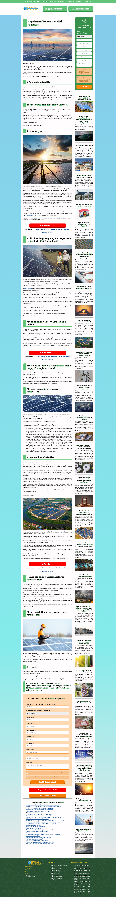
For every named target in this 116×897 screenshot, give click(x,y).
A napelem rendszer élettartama (35, 826)
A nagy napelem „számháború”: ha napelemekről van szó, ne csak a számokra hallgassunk (84, 120)
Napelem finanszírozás (56, 876)
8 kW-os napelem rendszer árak (82, 873)
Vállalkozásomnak (64, 229)
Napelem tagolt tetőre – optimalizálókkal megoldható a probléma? (84, 512)
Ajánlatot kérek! (80, 9)
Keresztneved (30, 743)
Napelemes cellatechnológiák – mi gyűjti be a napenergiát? (84, 734)
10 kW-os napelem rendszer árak (82, 876)
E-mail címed (30, 756)
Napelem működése (56, 868)
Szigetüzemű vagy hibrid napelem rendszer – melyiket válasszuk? (45, 820)
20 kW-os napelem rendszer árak (82, 892)
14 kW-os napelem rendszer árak (82, 883)
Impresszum (28, 875)
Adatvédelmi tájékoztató (31, 876)
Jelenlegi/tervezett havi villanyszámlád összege (40, 704)
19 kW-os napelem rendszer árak (82, 891)
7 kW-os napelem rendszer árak (82, 871)
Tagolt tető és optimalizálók (34, 828)
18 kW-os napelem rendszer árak (82, 889)
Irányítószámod (30, 717)
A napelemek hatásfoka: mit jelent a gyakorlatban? (40, 830)
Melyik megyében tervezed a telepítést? (38, 710)
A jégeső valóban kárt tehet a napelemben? (38, 837)
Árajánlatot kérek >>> (47, 225)
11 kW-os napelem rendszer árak (82, 878)
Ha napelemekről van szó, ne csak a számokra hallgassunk (42, 805)
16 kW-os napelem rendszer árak (82, 886)
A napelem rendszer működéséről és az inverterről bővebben (43, 806)
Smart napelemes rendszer (34, 825)
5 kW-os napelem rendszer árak (82, 868)
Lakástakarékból (45, 229)
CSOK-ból (36, 229)
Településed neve (31, 723)
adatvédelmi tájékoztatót (35, 772)
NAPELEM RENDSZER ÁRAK (79, 862)
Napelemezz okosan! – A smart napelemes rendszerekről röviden (84, 446)
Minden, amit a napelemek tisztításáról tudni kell (40, 842)
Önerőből (54, 229)
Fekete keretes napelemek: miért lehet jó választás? (41, 823)
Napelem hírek (54, 875)
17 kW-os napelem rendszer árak (82, 888)
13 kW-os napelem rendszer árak (82, 881)
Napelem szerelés (55, 870)
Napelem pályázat (55, 871)
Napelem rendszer (55, 867)
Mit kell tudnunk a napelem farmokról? (37, 819)
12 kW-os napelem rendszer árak (82, 879)
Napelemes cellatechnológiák (34, 839)
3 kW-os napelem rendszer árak (81, 865)
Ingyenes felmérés (54, 9)
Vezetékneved (30, 736)
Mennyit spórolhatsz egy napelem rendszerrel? (84, 205)
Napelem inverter (55, 873)
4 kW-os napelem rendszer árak (82, 867)
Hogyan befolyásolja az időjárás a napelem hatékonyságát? (43, 834)
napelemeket (28, 288)
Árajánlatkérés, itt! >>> (47, 795)
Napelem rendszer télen (33, 833)
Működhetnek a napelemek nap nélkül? (37, 831)
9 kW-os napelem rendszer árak (82, 875)
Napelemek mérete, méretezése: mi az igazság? (39, 814)
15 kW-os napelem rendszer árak (82, 884)
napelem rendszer (31, 215)
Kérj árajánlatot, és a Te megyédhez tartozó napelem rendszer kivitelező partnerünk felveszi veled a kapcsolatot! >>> (58, 1)
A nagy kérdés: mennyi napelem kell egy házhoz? (40, 809)
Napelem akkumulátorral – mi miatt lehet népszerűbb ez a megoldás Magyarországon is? (84, 255)
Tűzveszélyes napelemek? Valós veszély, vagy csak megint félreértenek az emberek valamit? (84, 767)
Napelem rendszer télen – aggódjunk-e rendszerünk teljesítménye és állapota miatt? (84, 609)
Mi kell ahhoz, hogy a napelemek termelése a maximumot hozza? (45, 817)
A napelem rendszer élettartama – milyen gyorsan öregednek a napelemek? (84, 479)
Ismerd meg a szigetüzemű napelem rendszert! (39, 808)
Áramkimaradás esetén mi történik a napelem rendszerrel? (43, 822)
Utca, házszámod (31, 730)
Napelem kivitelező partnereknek (59, 865)
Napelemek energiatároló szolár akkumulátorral (40, 816)
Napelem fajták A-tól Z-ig (33, 836)
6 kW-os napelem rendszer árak (82, 870)
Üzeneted (29, 762)
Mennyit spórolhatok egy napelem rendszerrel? (39, 811)
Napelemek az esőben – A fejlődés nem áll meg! (40, 843)
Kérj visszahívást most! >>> (47, 790)
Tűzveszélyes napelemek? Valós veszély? (37, 840)
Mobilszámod (30, 749)
